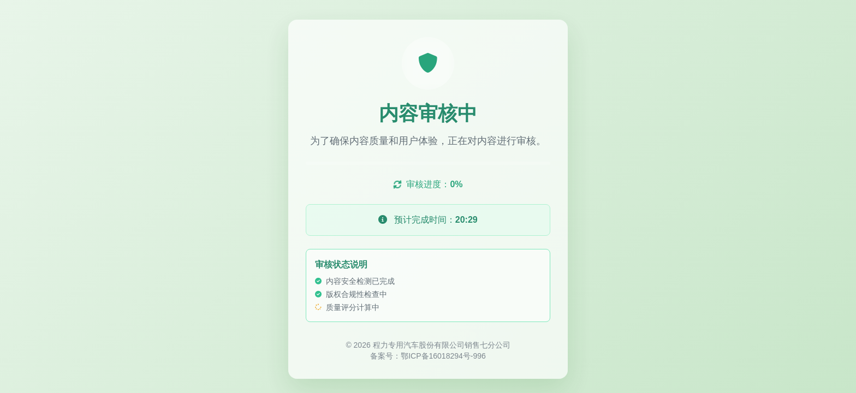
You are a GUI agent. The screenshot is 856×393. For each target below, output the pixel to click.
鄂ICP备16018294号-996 (443, 357)
